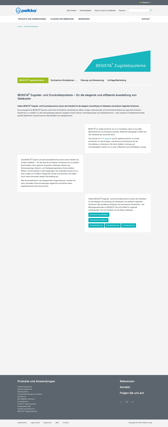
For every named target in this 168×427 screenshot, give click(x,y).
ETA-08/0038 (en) (96, 225)
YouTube (127, 401)
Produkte (20, 26)
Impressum (47, 423)
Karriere (122, 10)
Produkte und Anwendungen (32, 19)
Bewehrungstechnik (25, 389)
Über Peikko (71, 10)
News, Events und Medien (105, 10)
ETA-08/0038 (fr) (128, 225)
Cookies (66, 423)
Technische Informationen (63, 80)
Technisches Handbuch (98, 220)
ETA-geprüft (106, 138)
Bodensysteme (23, 392)
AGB (57, 423)
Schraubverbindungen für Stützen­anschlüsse (30, 395)
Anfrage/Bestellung (117, 80)
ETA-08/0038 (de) (112, 225)
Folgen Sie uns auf (132, 393)
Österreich (145, 3)
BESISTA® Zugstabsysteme (31, 26)
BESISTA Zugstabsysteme (33, 80)
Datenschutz (22, 423)
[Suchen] (150, 10)
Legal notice (35, 423)
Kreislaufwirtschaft (24, 406)
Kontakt (146, 19)
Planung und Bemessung (62, 19)
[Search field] (138, 10)
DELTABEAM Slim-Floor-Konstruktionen (26, 400)
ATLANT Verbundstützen (27, 404)
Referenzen (84, 19)
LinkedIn (121, 401)
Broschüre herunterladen (99, 215)
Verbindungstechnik (25, 387)
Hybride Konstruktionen (26, 409)
